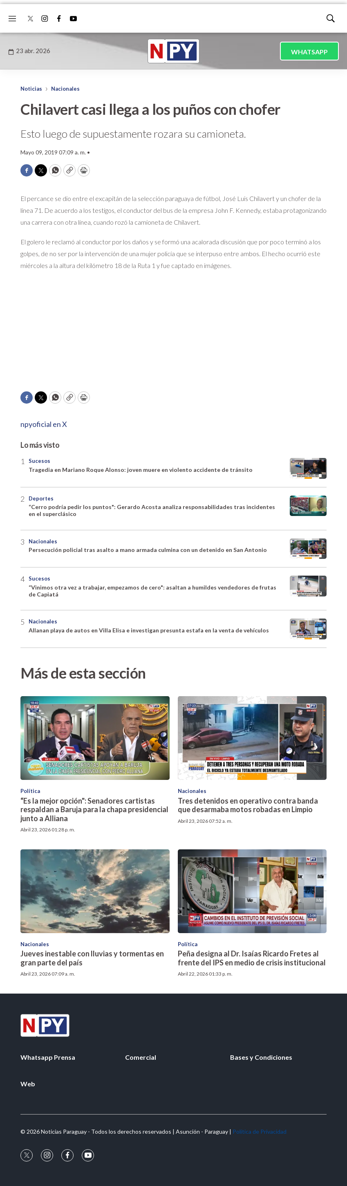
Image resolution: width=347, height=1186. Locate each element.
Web (27, 1084)
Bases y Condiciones (261, 1057)
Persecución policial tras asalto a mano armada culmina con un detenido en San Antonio (148, 549)
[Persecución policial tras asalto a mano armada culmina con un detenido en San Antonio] (308, 548)
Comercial (140, 1057)
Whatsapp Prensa (47, 1057)
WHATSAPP (309, 52)
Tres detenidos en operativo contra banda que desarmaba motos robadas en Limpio (248, 805)
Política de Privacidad (260, 1131)
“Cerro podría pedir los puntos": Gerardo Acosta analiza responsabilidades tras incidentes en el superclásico (152, 510)
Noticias (31, 88)
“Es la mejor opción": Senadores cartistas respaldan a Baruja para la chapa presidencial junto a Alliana (94, 809)
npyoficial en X (43, 424)
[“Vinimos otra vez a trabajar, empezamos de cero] (308, 586)
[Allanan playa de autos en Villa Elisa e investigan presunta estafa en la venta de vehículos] (308, 629)
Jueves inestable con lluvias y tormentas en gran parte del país (92, 958)
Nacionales (65, 88)
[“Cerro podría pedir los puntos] (308, 506)
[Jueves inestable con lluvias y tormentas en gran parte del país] (95, 891)
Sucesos (39, 461)
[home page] (174, 51)
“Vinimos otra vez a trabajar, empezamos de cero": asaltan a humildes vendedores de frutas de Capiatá (152, 591)
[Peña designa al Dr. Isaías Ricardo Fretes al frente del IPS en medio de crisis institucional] (252, 891)
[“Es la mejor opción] (95, 738)
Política (30, 791)
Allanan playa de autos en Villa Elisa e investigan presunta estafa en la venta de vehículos (149, 630)
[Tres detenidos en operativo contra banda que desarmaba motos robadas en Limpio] (252, 738)
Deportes (41, 498)
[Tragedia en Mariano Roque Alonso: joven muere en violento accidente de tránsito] (308, 468)
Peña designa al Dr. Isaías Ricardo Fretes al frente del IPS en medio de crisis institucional (252, 958)
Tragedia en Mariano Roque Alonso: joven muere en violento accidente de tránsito (141, 469)
